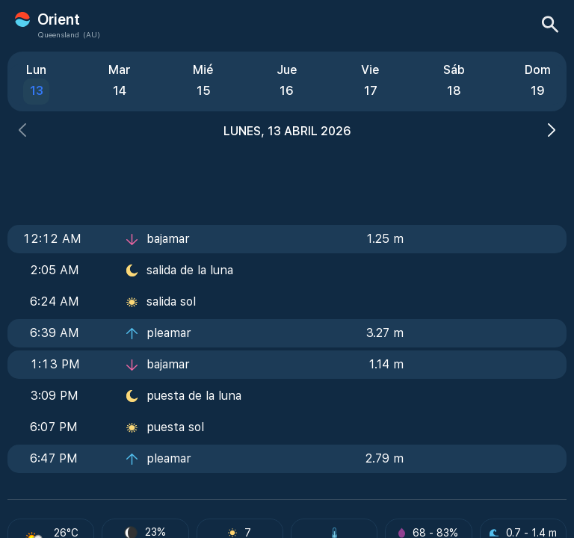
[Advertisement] (287, 177)
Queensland (58, 34)
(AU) (91, 34)
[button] (22, 131)
